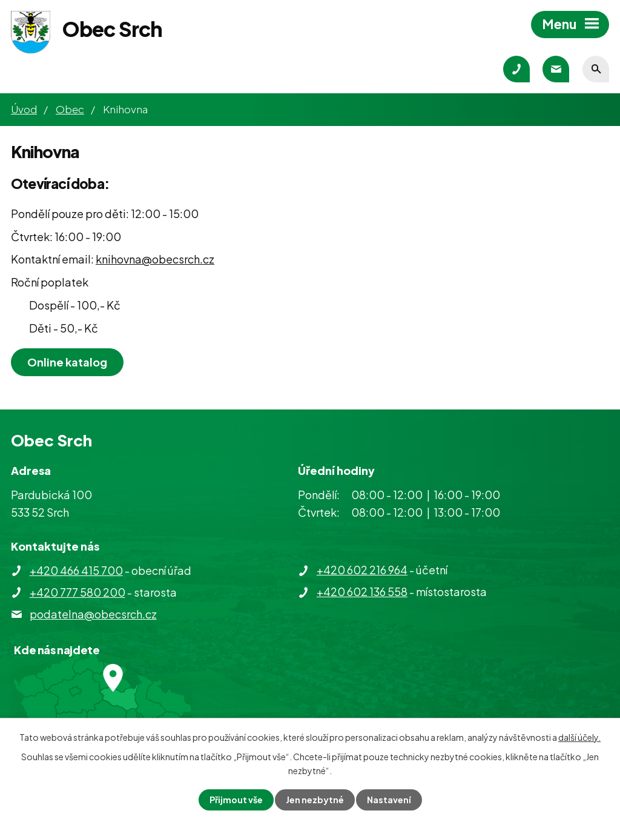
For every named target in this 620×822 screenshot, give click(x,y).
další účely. (579, 737)
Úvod (24, 109)
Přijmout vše (236, 799)
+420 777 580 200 (77, 592)
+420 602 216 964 (362, 570)
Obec (70, 109)
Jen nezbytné (315, 799)
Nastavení (389, 799)
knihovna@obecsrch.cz (155, 259)
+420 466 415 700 (76, 570)
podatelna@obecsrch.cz (93, 614)
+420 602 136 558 (362, 591)
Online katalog (67, 362)
